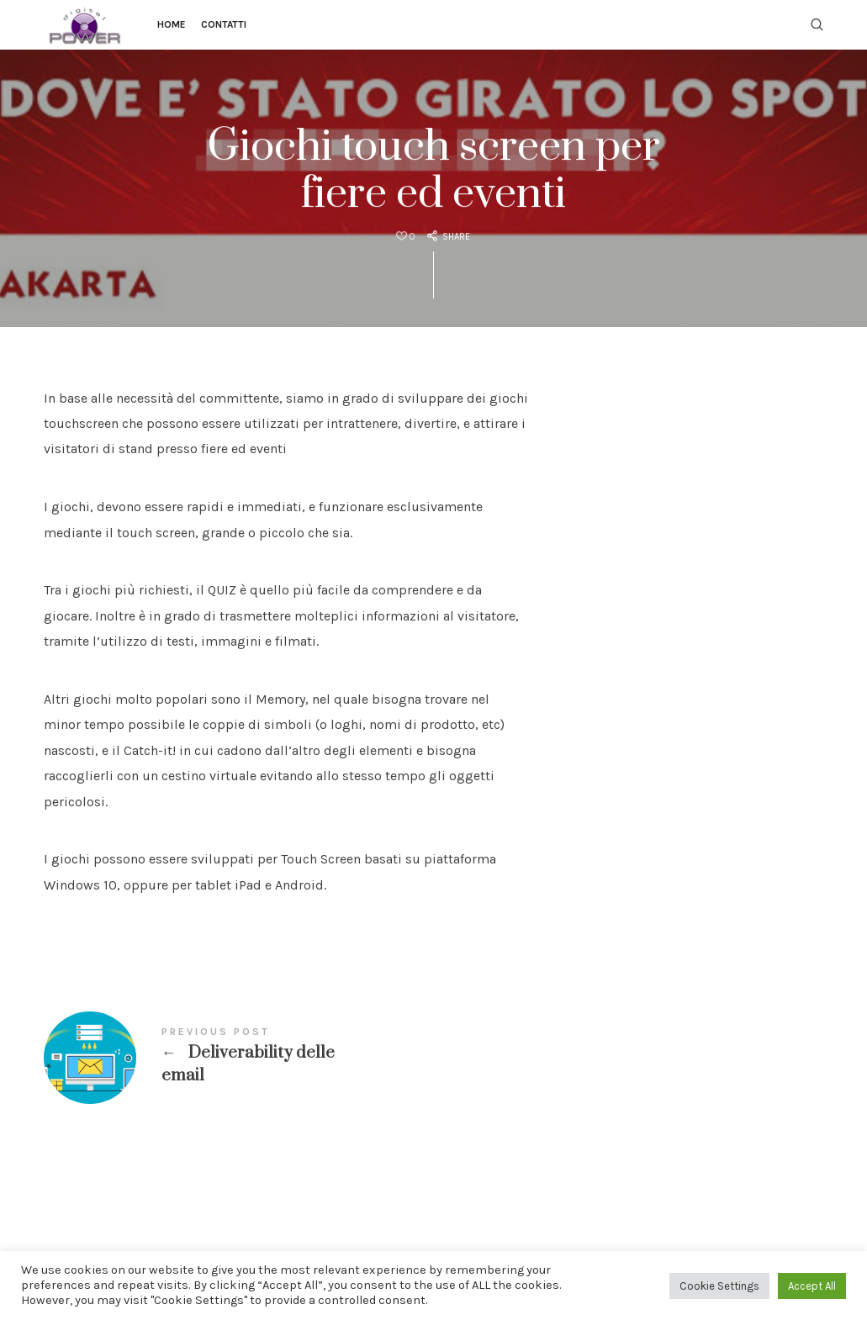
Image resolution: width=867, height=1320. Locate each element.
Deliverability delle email (287, 1057)
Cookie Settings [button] (719, 1286)
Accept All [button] (812, 1286)
